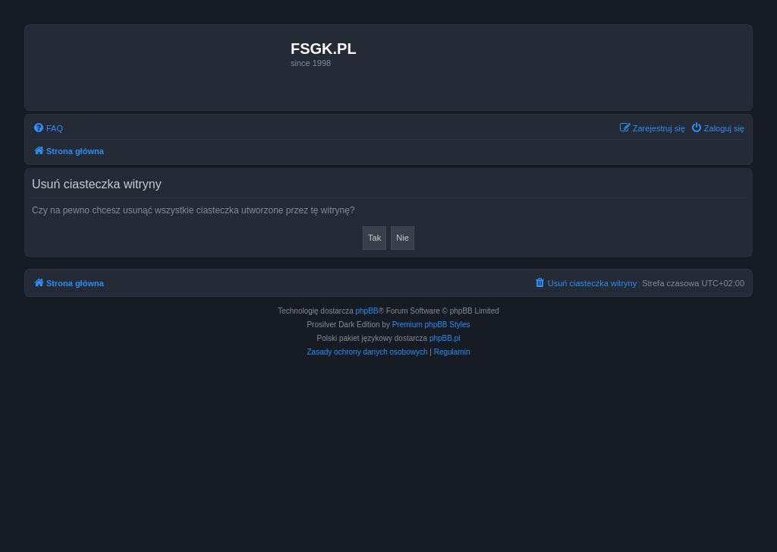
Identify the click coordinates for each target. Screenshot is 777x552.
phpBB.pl (445, 338)
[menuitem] (48, 128)
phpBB (367, 311)
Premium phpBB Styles (431, 324)
